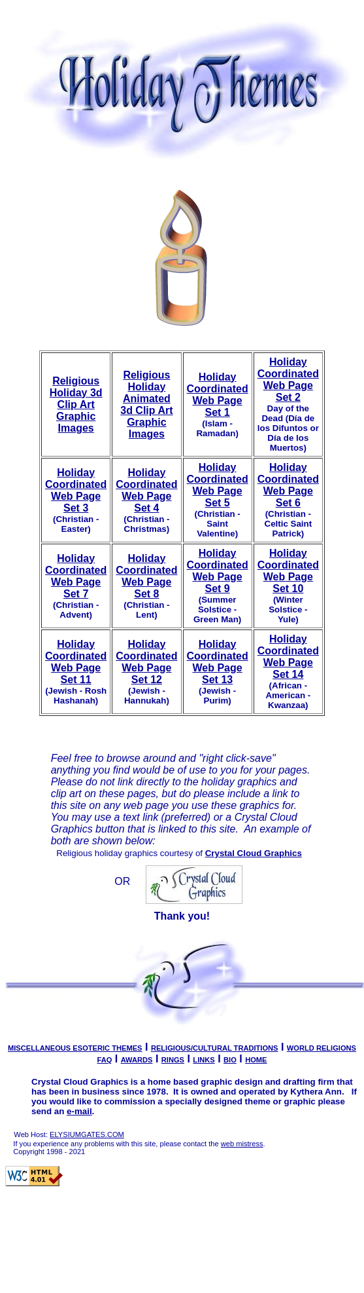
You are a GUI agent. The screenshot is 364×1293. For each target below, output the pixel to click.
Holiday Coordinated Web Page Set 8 (146, 576)
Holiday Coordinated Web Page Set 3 (76, 490)
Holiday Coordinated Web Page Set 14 (288, 656)
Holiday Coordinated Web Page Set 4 (146, 490)
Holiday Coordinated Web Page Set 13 (217, 662)
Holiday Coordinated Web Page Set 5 (217, 485)
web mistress (242, 1144)
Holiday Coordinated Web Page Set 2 (288, 379)
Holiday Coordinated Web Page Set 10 (288, 571)
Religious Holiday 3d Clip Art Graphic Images (76, 404)
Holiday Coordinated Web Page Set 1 (217, 394)
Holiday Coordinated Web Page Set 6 (288, 485)
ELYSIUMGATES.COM (87, 1134)
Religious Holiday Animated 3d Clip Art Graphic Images (146, 404)
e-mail (79, 1111)
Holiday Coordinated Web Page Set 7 (76, 576)
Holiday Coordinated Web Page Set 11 (76, 662)
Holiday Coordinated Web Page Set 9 (217, 571)
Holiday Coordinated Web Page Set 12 (146, 662)
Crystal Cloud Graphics (253, 853)
